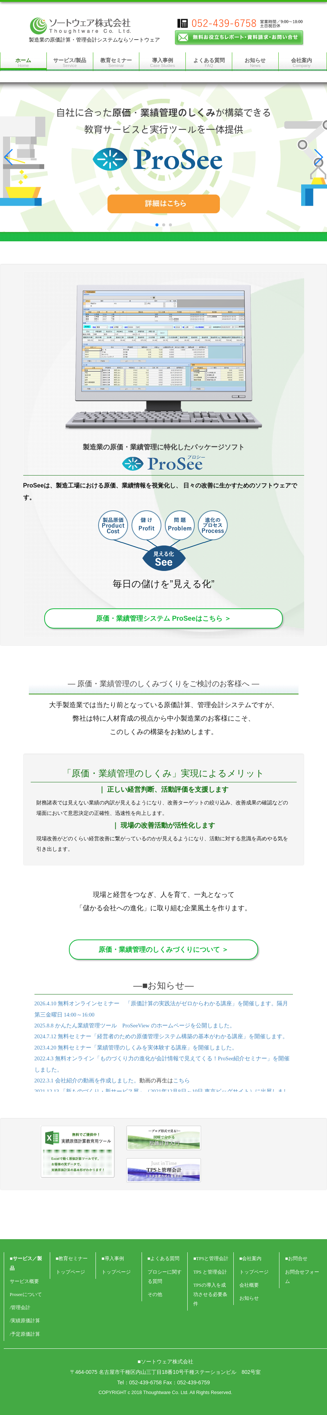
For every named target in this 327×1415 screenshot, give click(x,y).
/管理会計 (20, 1307)
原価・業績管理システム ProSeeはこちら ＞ (163, 618)
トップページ (70, 1272)
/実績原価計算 (25, 1320)
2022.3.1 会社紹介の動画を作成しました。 (86, 1081)
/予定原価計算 (25, 1334)
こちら (181, 1081)
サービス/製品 (69, 62)
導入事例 (162, 62)
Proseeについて (26, 1294)
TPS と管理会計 (210, 1272)
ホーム (23, 62)
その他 (155, 1294)
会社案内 (301, 62)
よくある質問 (209, 62)
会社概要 (249, 1285)
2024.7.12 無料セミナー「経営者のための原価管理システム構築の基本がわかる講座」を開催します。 (161, 1036)
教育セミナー (116, 62)
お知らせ (255, 62)
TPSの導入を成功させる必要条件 (210, 1294)
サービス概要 (24, 1281)
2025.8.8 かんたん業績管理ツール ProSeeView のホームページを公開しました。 (134, 1026)
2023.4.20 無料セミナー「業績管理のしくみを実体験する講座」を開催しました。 (135, 1048)
